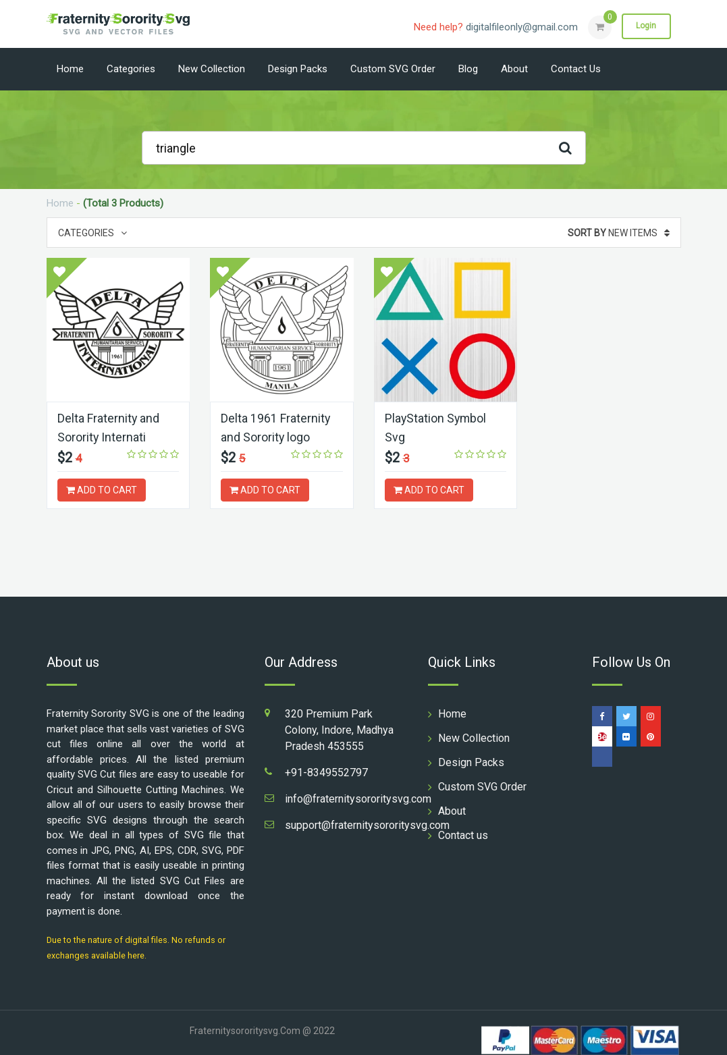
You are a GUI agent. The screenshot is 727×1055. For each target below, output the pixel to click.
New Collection (211, 69)
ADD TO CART (101, 489)
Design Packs (297, 69)
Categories (131, 69)
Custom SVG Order (392, 69)
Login (646, 26)
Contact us (576, 69)
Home (70, 69)
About (514, 69)
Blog (468, 69)
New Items (619, 232)
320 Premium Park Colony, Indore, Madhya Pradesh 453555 (339, 729)
